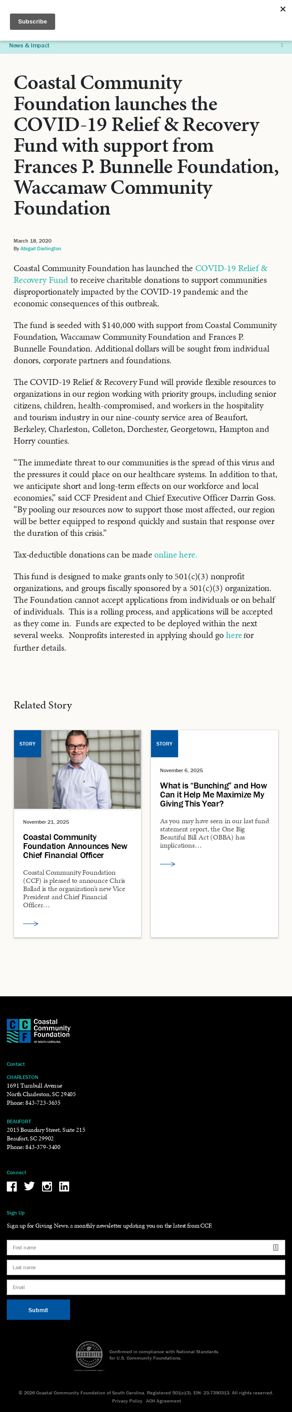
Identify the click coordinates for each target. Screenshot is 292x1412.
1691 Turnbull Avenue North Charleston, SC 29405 (41, 1089)
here (234, 635)
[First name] (146, 1247)
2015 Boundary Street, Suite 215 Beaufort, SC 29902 (46, 1134)
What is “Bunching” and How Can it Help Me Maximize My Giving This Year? (213, 794)
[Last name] (146, 1267)
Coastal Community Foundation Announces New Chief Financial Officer (75, 845)
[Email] (146, 1287)
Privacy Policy (127, 1401)
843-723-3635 (43, 1102)
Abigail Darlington (40, 248)
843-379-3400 (43, 1147)
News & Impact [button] (146, 45)
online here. (175, 554)
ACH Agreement (163, 1401)
